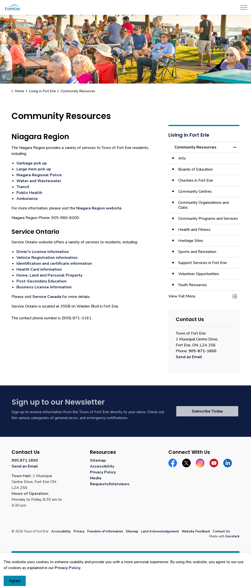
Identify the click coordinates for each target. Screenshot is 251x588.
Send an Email (189, 357)
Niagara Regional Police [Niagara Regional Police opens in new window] (39, 175)
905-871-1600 (202, 351)
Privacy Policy (103, 472)
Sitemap (98, 460)
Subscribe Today (207, 411)
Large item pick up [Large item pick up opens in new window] (33, 169)
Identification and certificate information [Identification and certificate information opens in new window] (54, 263)
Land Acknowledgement (160, 531)
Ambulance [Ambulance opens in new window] (27, 198)
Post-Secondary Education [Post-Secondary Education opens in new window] (41, 281)
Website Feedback (196, 531)
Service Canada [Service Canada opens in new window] (46, 296)
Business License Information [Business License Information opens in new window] (44, 287)
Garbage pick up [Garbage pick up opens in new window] (31, 163)
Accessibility (102, 466)
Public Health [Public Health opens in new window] (29, 192)
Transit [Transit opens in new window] (22, 187)
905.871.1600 (25, 460)
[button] (199, 296)
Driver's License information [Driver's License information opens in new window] (42, 251)
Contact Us (221, 531)
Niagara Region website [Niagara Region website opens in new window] (99, 208)
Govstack (232, 536)
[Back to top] (125, 556)
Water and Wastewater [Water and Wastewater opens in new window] (38, 181)
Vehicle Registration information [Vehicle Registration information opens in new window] (46, 257)
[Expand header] (243, 7)
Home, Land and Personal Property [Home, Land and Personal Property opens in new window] (49, 275)
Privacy (79, 531)
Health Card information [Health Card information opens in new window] (39, 269)
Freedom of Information (105, 531)
